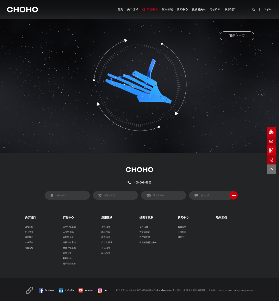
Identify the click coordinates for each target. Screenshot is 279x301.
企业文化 (29, 232)
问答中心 (182, 237)
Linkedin (69, 290)
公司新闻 (182, 232)
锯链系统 (67, 253)
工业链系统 (68, 232)
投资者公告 (145, 232)
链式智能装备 (69, 263)
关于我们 (30, 217)
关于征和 (132, 9)
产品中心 (152, 9)
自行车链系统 (69, 247)
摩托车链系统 (69, 242)
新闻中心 (182, 9)
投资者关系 (199, 9)
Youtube (89, 290)
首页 (120, 9)
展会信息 (182, 226)
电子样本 (215, 9)
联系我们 (230, 9)
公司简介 (29, 226)
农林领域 (105, 232)
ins (105, 290)
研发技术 (29, 237)
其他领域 (105, 253)
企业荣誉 (29, 242)
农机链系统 (68, 237)
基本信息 (144, 226)
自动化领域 (106, 242)
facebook (49, 290)
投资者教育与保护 (148, 242)
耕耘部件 (67, 258)
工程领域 (105, 247)
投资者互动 (145, 237)
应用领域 (167, 9)
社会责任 (29, 247)
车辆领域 (105, 226)
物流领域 (105, 237)
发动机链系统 (69, 226)
